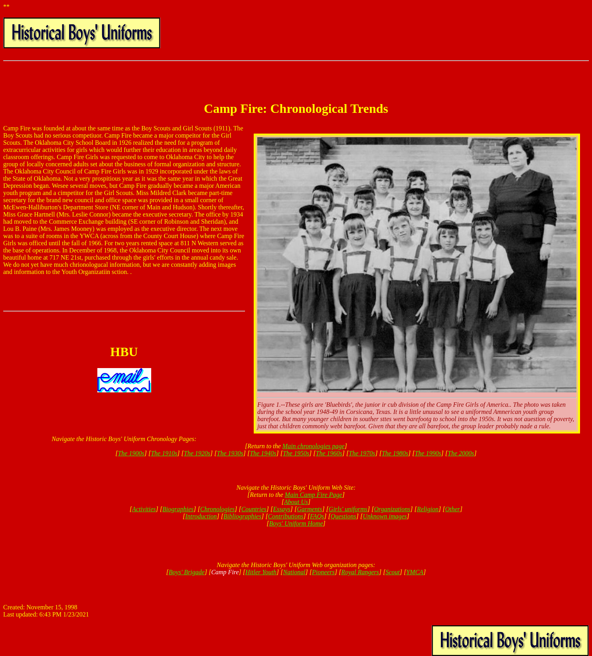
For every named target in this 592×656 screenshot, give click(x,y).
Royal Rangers (360, 572)
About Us (296, 501)
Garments (309, 509)
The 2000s (461, 453)
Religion (427, 509)
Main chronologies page (313, 446)
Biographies (177, 509)
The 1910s (164, 453)
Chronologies (217, 509)
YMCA (414, 572)
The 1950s (296, 453)
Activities (144, 509)
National (294, 572)
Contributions (286, 516)
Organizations (392, 509)
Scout (392, 572)
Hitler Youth (260, 572)
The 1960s (329, 453)
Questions (343, 516)
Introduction (201, 516)
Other (452, 509)
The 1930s (230, 453)
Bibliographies (242, 516)
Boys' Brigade (187, 572)
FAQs (317, 516)
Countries (253, 509)
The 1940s (263, 453)
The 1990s (428, 453)
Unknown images (385, 516)
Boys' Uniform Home (296, 523)
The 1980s (395, 453)
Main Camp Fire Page (313, 494)
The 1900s (131, 453)
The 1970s (362, 453)
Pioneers (323, 572)
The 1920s (197, 453)
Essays (281, 509)
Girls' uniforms (348, 509)
